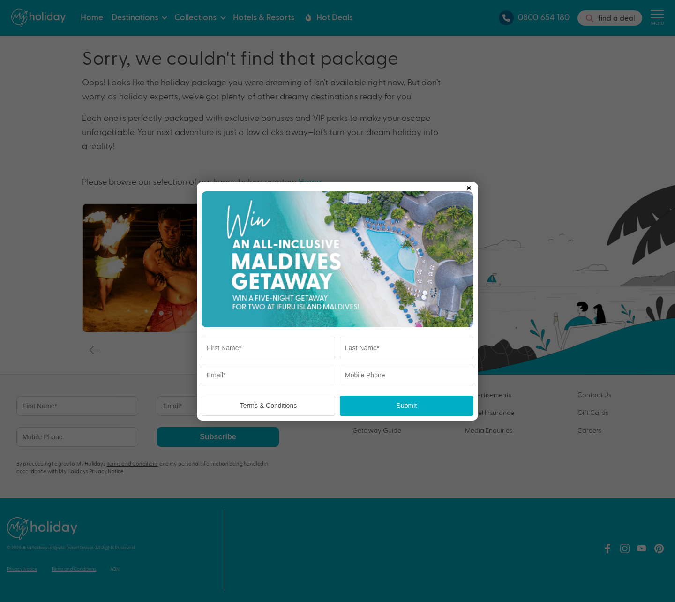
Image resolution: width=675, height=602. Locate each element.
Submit (407, 405)
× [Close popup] (469, 186)
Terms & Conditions (268, 405)
